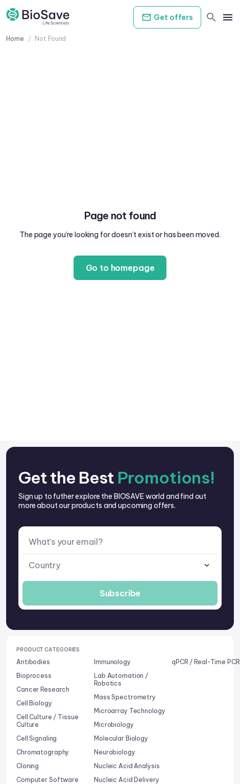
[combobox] (120, 565)
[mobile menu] (228, 17)
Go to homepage (120, 268)
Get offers (167, 17)
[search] (211, 17)
